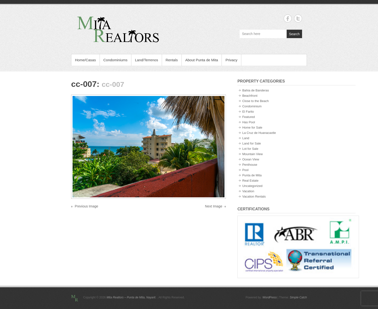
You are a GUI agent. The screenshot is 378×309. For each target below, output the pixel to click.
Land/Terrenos (146, 60)
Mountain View (252, 154)
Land (245, 138)
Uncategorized (252, 186)
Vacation (248, 191)
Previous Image (86, 206)
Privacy (231, 60)
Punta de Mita (252, 175)
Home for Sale (252, 127)
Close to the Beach (255, 101)
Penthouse (249, 164)
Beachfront (249, 95)
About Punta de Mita (201, 60)
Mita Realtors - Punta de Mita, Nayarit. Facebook (288, 18)
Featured (248, 117)
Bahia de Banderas (255, 90)
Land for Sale (251, 143)
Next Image (213, 206)
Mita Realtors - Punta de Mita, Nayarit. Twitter (298, 18)
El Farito (248, 111)
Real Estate (250, 180)
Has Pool (248, 122)
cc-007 (84, 84)
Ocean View (250, 159)
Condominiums (115, 60)
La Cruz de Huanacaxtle (259, 133)
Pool (245, 170)
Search (294, 34)
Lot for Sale (250, 149)
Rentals (172, 60)
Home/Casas (85, 60)
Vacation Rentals (254, 196)
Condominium (252, 106)
